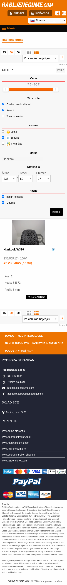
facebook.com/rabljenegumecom (25, 393)
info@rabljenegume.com (20, 387)
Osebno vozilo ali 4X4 (18, 104)
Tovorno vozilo (14, 116)
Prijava (19, 13)
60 (18, 52)
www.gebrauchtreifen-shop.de (18, 454)
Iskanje (56, 211)
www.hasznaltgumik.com (15, 442)
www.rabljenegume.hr (14, 448)
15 (4, 52)
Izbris (60, 70)
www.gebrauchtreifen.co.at (16, 436)
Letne (9, 132)
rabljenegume (27, 4)
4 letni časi (12, 144)
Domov (9, 335)
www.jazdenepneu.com (15, 460)
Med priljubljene (30, 335)
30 (11, 52)
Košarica (42, 13)
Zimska (10, 138)
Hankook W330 (14, 249)
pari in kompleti (12, 196)
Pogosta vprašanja (19, 350)
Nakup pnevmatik (17, 343)
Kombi (10, 110)
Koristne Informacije (47, 343)
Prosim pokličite (16, 381)
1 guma (8, 202)
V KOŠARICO (36, 297)
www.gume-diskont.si (13, 431)
